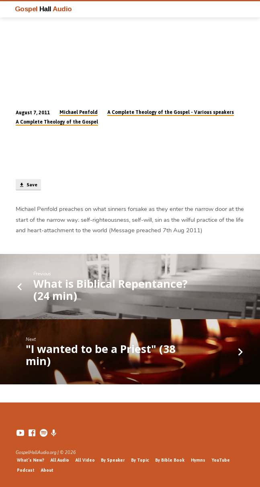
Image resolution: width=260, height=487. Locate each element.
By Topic (140, 460)
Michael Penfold (78, 112)
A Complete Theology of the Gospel (57, 122)
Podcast (26, 470)
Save (28, 185)
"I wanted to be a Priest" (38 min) (100, 354)
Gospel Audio (43, 9)
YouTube (221, 460)
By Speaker (113, 460)
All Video (85, 460)
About (47, 470)
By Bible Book (169, 460)
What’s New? (30, 460)
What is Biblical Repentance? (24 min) (110, 289)
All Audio (60, 460)
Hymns (198, 460)
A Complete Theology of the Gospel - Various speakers (170, 112)
